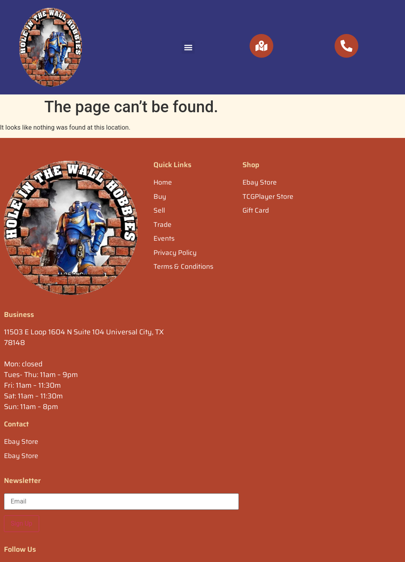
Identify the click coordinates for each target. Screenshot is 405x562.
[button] (188, 47)
